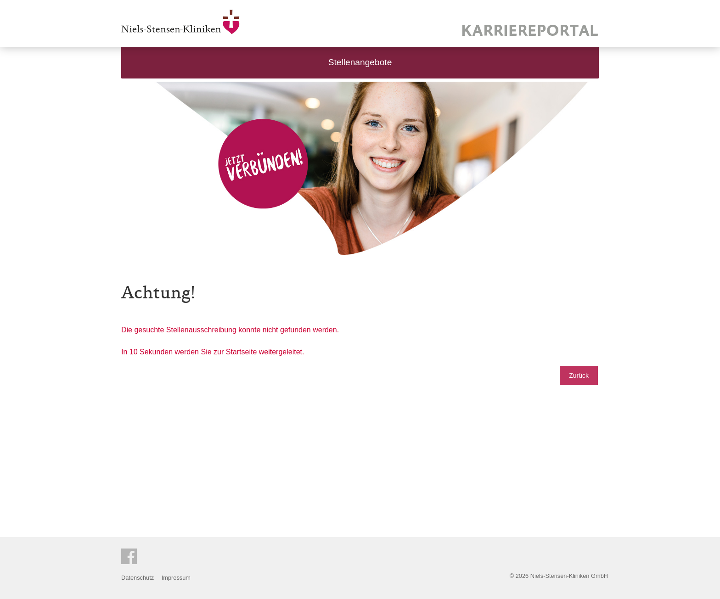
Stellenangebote (360, 62)
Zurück (579, 375)
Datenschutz (137, 577)
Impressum (176, 577)
